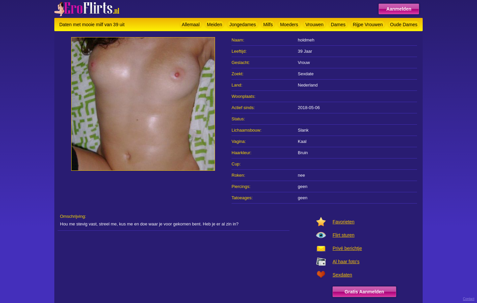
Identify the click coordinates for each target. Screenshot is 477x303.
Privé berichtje (347, 248)
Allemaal (191, 24)
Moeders (289, 24)
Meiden (214, 24)
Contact (468, 299)
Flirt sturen (343, 235)
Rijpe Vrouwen (368, 24)
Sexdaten (342, 274)
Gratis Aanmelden (364, 291)
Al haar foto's (346, 261)
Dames (338, 24)
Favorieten (343, 221)
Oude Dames (403, 24)
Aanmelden (398, 9)
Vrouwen (314, 24)
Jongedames (242, 24)
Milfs (268, 24)
